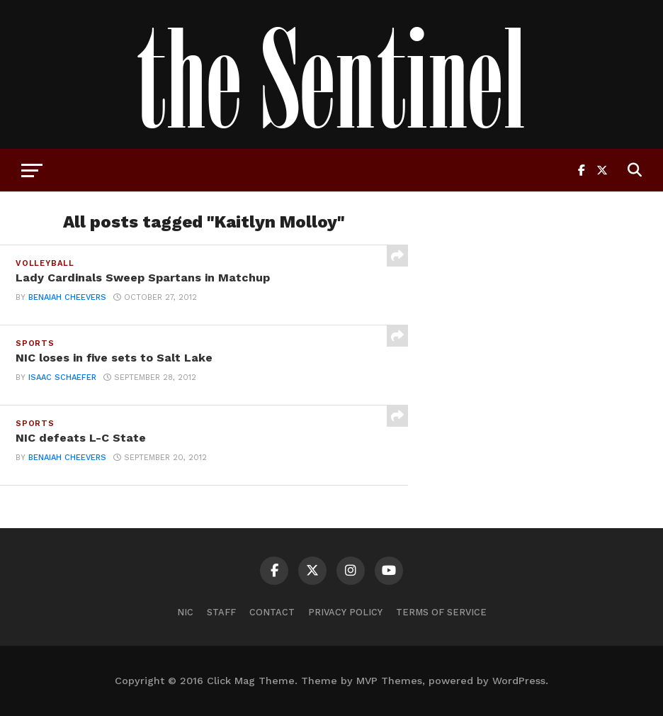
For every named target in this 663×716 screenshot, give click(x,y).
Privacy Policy (345, 612)
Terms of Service (441, 612)
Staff (221, 612)
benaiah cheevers (67, 297)
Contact (272, 612)
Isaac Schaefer (62, 377)
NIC (185, 612)
